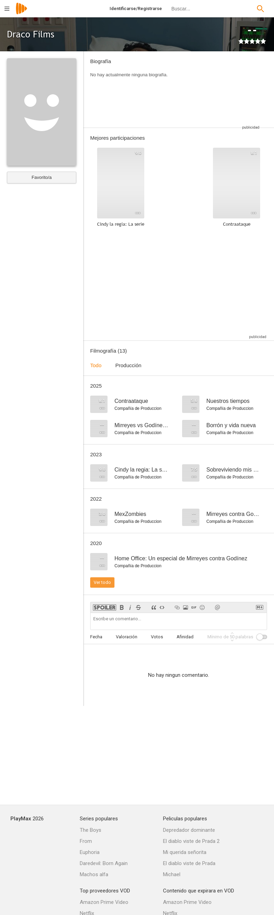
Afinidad (185, 636)
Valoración (126, 636)
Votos (157, 636)
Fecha (96, 636)
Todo (96, 365)
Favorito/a (42, 177)
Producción (128, 365)
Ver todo (102, 582)
